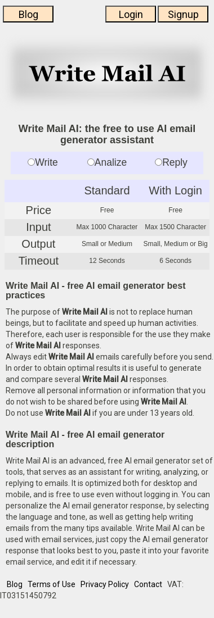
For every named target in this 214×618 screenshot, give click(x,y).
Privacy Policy (105, 584)
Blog (28, 14)
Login (131, 14)
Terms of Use (51, 584)
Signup (183, 14)
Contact (148, 584)
